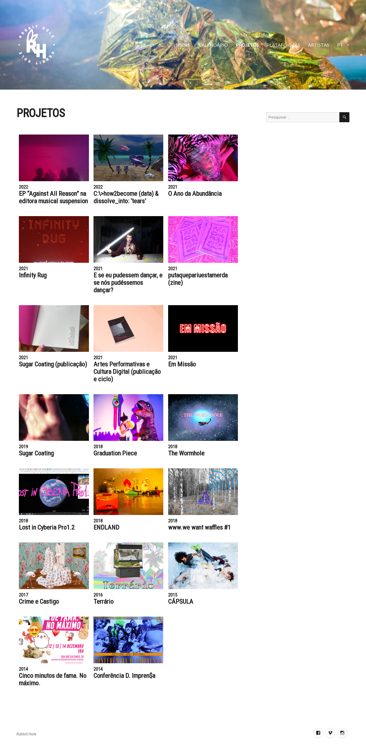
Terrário (104, 601)
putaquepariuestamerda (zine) (198, 278)
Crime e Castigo (39, 601)
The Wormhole (186, 453)
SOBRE (183, 45)
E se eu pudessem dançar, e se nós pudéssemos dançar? (128, 282)
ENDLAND (106, 527)
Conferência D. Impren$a (124, 675)
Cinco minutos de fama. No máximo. (52, 679)
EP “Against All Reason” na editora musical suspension (53, 197)
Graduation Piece (115, 453)
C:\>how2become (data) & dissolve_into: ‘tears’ (126, 197)
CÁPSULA (180, 601)
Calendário (213, 45)
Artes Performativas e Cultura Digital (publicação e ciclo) (127, 371)
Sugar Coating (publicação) (53, 364)
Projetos (247, 45)
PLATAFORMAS (283, 45)
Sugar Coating (36, 453)
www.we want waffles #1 (199, 527)
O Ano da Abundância (195, 193)
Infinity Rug (33, 275)
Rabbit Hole (26, 734)
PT (340, 45)
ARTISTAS (318, 45)
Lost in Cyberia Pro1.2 (47, 527)
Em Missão (182, 364)
